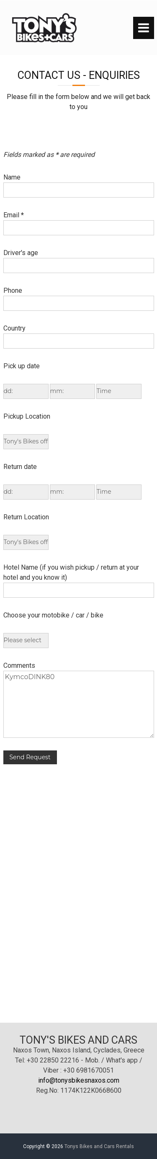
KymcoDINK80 (78, 704)
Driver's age (20, 253)
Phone (12, 290)
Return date (20, 467)
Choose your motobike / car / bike (53, 615)
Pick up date (21, 366)
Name (12, 177)
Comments (19, 665)
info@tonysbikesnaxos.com (78, 1080)
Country (14, 328)
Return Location (26, 517)
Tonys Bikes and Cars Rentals (99, 1146)
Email (13, 215)
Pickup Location (26, 416)
